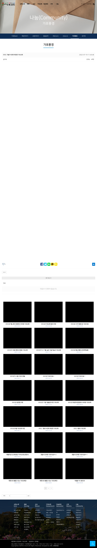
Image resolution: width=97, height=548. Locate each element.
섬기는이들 (16, 515)
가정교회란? (49, 510)
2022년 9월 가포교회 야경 (17, 429)
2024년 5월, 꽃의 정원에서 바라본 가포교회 (17, 325)
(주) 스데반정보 (54, 545)
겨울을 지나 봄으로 (79, 481)
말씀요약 (45, 36)
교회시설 (16, 527)
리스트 (4, 272)
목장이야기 (25, 36)
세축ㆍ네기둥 (49, 512)
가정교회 (39, 4)
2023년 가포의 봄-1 (79, 377)
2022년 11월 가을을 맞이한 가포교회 (48, 403)
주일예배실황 (27, 512)
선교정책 (37, 510)
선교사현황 (38, 512)
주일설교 (26, 510)
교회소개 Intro (16, 505)
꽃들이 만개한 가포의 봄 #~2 (48, 455)
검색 (28, 495)
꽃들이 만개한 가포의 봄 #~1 (79, 455)
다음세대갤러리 (60, 524)
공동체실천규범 (70, 517)
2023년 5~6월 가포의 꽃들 (17, 377)
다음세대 (45, 4)
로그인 (83, 4)
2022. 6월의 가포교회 (80, 429)
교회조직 (68, 512)
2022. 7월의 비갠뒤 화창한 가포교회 (48, 429)
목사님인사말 (17, 510)
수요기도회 (27, 515)
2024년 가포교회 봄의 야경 (48, 325)
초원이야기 (35, 36)
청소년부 (58, 519)
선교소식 (65, 36)
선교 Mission (37, 505)
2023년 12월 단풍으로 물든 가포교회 (17, 351)
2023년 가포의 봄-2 (48, 377)
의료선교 (37, 515)
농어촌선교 (38, 517)
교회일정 (68, 510)
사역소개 (68, 515)
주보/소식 (55, 36)
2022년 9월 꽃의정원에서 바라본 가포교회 (79, 403)
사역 (51, 4)
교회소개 (22, 4)
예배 (28, 4)
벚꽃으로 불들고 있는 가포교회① (48, 481)
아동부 (58, 517)
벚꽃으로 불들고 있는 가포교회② (17, 481)
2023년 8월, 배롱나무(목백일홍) (79, 351)
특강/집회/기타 (28, 522)
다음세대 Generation (59, 505)
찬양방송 (26, 520)
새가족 (84, 36)
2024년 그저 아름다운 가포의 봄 (79, 325)
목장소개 (48, 515)
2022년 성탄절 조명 (17, 403)
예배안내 (16, 520)
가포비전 (16, 512)
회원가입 (89, 4)
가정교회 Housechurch (50, 505)
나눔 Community (79, 505)
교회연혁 (16, 517)
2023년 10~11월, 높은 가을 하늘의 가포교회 (48, 351)
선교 (34, 4)
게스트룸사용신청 (39, 520)
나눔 (57, 4)
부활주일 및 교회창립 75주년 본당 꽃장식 (17, 455)
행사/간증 (26, 524)
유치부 (58, 515)
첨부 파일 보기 (48, 278)
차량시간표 (16, 524)
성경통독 (26, 529)
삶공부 (47, 520)
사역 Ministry (69, 505)
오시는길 (16, 522)
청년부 (58, 522)
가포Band (14, 36)
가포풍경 (74, 36)
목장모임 (48, 517)
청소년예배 (27, 527)
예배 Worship (26, 505)
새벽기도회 (27, 517)
